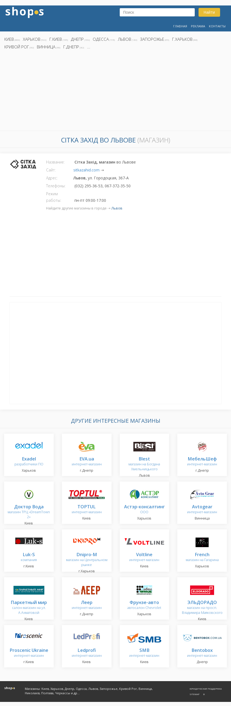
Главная (180, 26)
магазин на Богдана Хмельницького (144, 464)
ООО (144, 509)
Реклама (198, 26)
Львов (124, 39)
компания (29, 557)
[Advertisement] (115, 91)
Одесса (101, 39)
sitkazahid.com (86, 170)
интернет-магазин (87, 461)
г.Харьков (182, 39)
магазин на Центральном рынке (86, 560)
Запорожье (152, 39)
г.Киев (55, 39)
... (88, 46)
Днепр (77, 39)
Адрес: (52, 177)
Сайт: (51, 170)
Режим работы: (53, 197)
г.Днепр (71, 46)
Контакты (217, 26)
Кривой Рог (16, 46)
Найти (209, 12)
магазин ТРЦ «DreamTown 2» (29, 512)
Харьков (31, 39)
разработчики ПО (28, 461)
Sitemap (194, 694)
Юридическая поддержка (206, 688)
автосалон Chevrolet (144, 605)
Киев (9, 39)
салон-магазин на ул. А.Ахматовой (29, 607)
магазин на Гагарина (202, 557)
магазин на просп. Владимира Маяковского (202, 607)
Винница (46, 46)
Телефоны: (55, 185)
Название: (55, 162)
